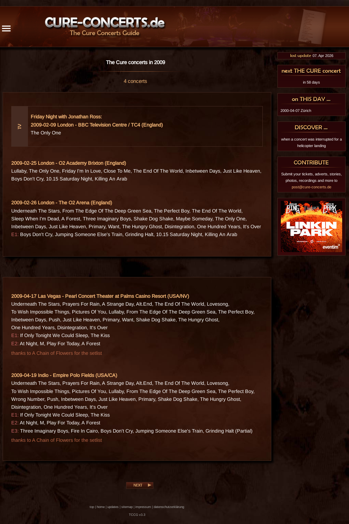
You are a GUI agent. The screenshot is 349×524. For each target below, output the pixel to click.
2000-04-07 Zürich (295, 110)
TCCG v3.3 (137, 514)
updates (113, 507)
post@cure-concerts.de (311, 187)
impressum (143, 507)
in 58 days (311, 82)
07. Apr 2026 (311, 56)
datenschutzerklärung (169, 507)
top (92, 507)
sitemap (127, 507)
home (101, 507)
